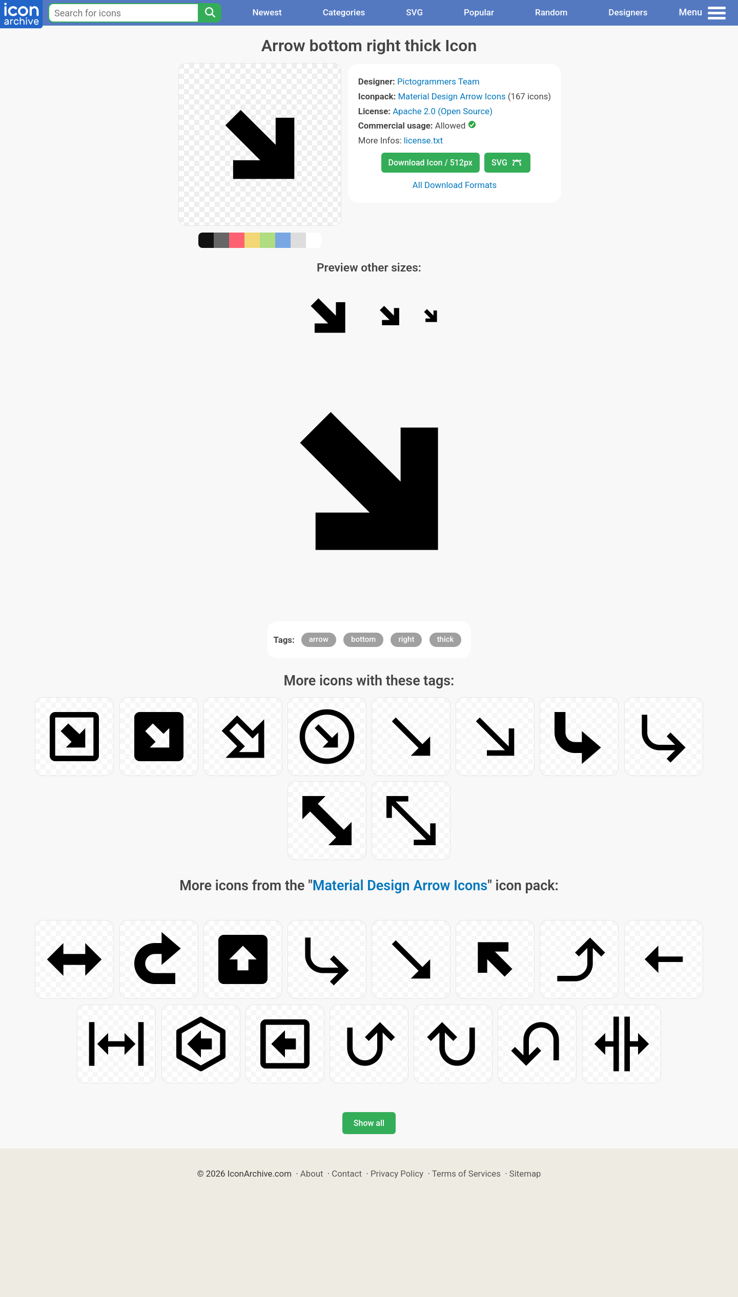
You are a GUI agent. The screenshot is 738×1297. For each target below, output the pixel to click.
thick (445, 639)
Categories (344, 12)
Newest (266, 12)
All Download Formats (455, 185)
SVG (414, 12)
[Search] (209, 13)
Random (551, 12)
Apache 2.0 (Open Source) (443, 111)
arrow (319, 639)
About (311, 1173)
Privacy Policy (397, 1173)
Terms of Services (466, 1173)
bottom (363, 639)
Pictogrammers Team (438, 81)
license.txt (423, 140)
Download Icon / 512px (430, 163)
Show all (369, 1123)
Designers (627, 12)
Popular (479, 12)
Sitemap (525, 1173)
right (406, 639)
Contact (347, 1173)
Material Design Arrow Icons (451, 96)
